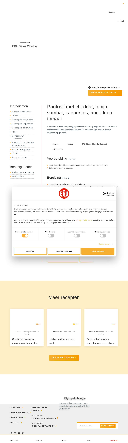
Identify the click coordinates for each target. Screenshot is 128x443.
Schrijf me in (107, 426)
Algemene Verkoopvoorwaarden (43, 416)
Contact (15, 423)
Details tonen (104, 244)
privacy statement (84, 220)
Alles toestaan (97, 251)
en (123, 21)
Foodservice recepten (104, 93)
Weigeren (30, 251)
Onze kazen (16, 418)
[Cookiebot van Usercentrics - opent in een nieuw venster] (104, 194)
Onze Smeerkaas (19, 412)
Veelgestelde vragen (39, 408)
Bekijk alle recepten (64, 358)
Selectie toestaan (64, 251)
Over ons (15, 407)
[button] (89, 438)
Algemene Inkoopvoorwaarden (42, 424)
